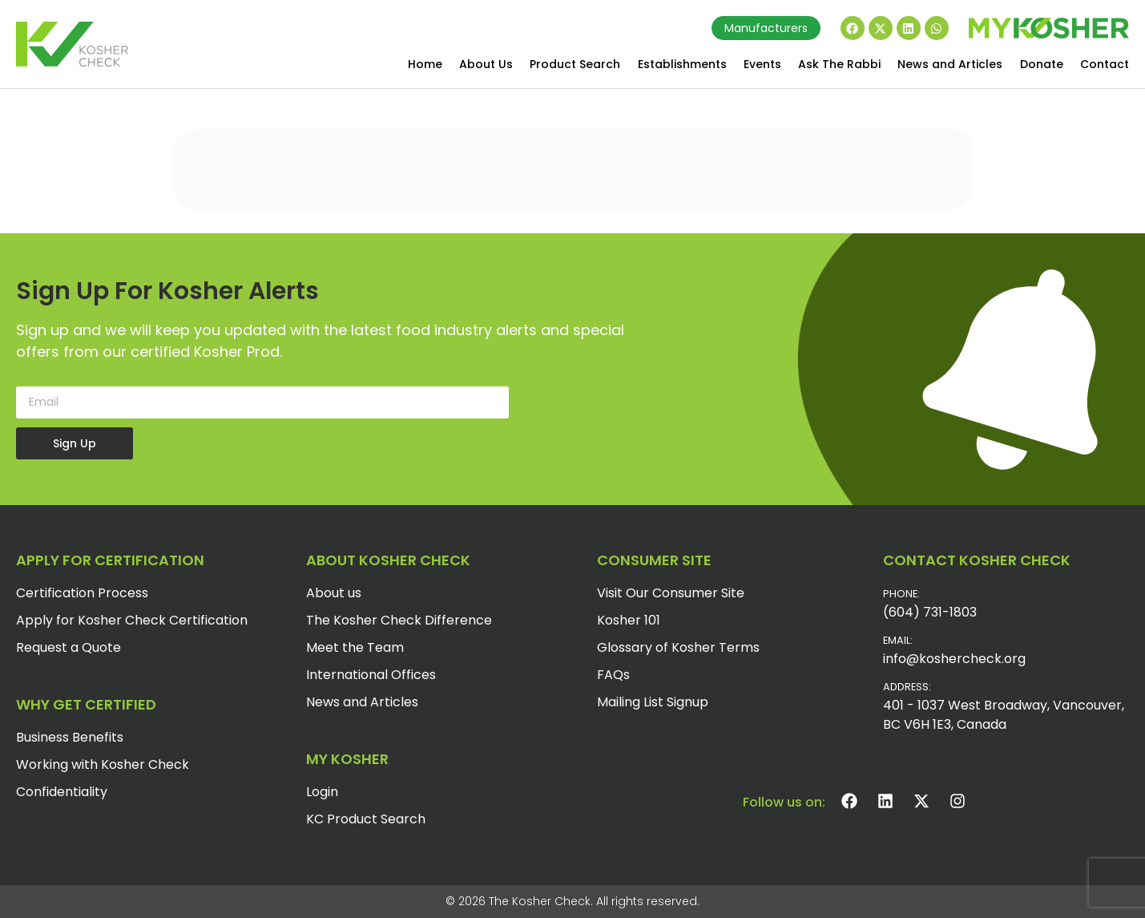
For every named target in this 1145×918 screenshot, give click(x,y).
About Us (486, 64)
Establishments (682, 64)
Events (762, 64)
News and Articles (949, 64)
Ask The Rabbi (839, 64)
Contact (1104, 64)
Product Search (575, 64)
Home (425, 64)
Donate (1041, 64)
